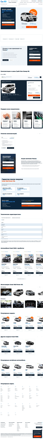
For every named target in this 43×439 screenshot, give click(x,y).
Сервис (34, 2)
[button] (1, 88)
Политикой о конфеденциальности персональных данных (37, 434)
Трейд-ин (25, 2)
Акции (28, 2)
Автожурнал (37, 2)
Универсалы (18, 426)
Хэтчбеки (18, 424)
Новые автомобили (11, 423)
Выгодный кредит (3, 426)
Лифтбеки (18, 425)
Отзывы (41, 425)
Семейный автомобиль (3, 423)
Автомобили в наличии (11, 424)
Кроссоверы (18, 427)
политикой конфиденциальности (32, 62)
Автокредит (21, 2)
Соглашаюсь (37, 436)
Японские (26, 424)
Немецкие (26, 425)
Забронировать (36, 97)
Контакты (41, 2)
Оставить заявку (35, 60)
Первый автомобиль (3, 424)
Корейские (26, 426)
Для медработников (3, 425)
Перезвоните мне (39, 427)
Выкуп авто (31, 2)
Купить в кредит (34, 95)
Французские (26, 427)
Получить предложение (8, 24)
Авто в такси (10, 426)
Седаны (18, 423)
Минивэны (18, 430)
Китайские (26, 423)
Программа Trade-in (3, 427)
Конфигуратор (10, 425)
